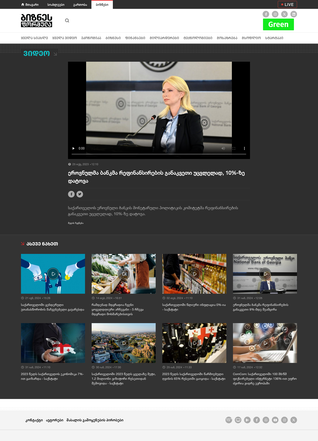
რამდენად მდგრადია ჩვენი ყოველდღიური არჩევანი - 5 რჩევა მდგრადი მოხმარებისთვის (118, 309)
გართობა (80, 4)
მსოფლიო (251, 38)
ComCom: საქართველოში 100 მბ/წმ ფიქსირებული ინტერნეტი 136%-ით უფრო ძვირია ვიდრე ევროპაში (265, 378)
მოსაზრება (227, 38)
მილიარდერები (164, 38)
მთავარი (32, 4)
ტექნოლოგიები (198, 38)
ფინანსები (135, 38)
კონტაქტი (34, 420)
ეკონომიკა (91, 38)
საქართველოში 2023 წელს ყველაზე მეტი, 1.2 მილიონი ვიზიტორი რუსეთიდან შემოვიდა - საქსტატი (124, 378)
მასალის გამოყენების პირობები (94, 420)
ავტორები (54, 420)
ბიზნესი (102, 4)
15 (229, 419)
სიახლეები (55, 4)
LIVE (289, 4)
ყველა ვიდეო (64, 38)
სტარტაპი (274, 38)
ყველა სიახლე (34, 38)
